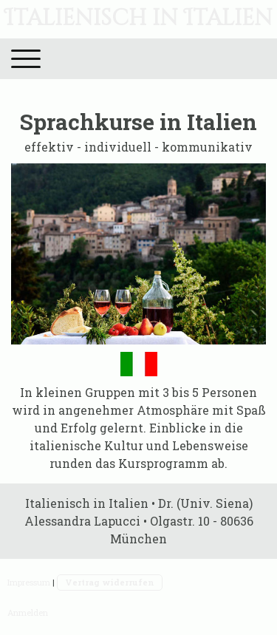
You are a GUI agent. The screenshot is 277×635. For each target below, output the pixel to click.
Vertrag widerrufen (109, 582)
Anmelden (27, 612)
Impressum (28, 582)
